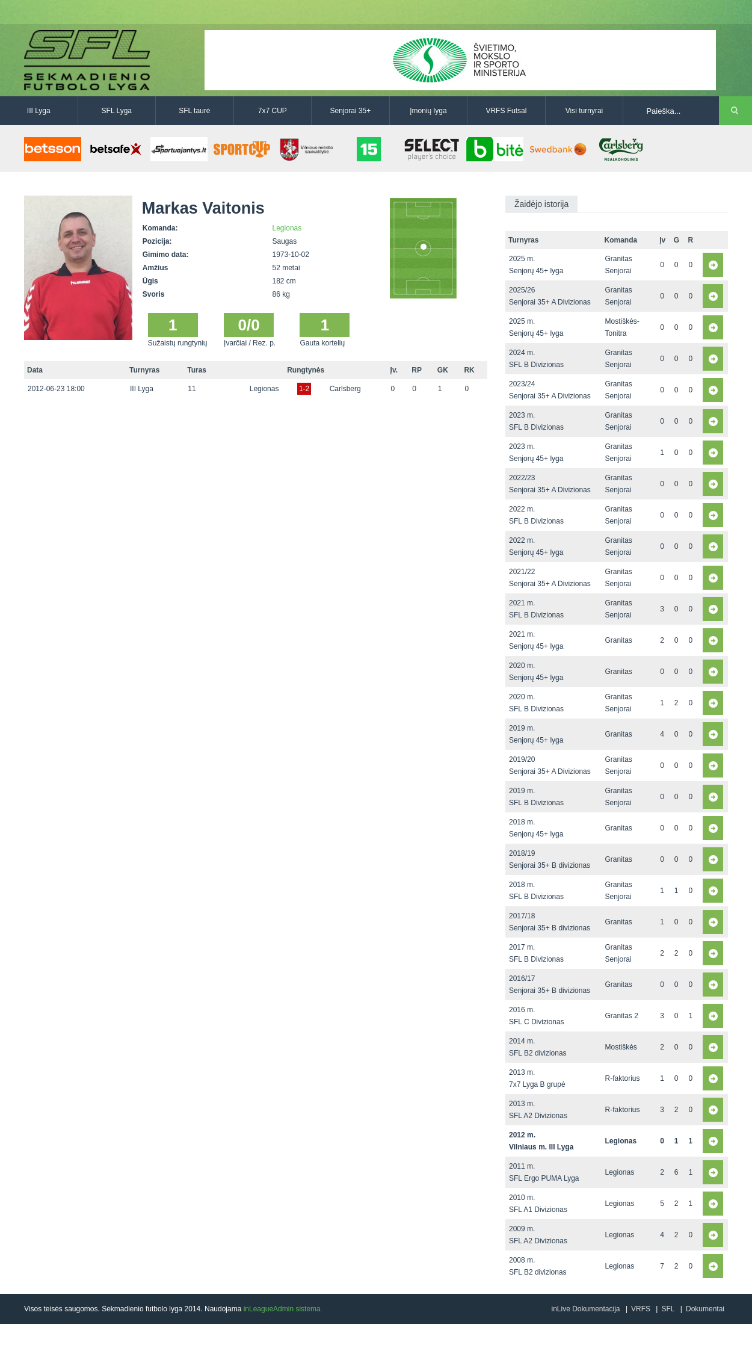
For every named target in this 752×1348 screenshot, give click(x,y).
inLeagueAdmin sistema (282, 1309)
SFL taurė (194, 111)
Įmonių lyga (428, 111)
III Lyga (39, 111)
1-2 (304, 389)
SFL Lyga (117, 111)
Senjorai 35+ (350, 111)
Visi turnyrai (584, 111)
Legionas (287, 228)
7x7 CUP (272, 111)
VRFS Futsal (505, 111)
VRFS (640, 1309)
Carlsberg (345, 389)
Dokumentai (705, 1309)
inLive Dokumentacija (585, 1309)
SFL (667, 1309)
